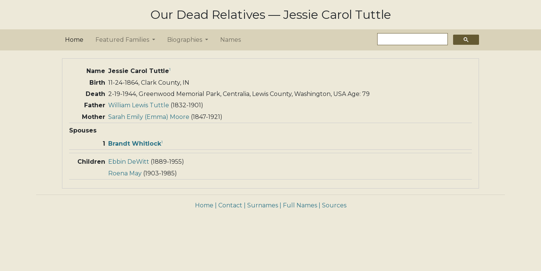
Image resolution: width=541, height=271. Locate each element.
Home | (206, 205)
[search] (412, 39)
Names (230, 39)
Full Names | (301, 205)
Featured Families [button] (123, 39)
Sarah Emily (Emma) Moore (148, 116)
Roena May (125, 173)
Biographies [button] (185, 39)
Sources (334, 205)
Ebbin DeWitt (128, 161)
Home (75, 39)
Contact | (232, 205)
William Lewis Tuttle (138, 105)
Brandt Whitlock (134, 143)
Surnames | (264, 205)
